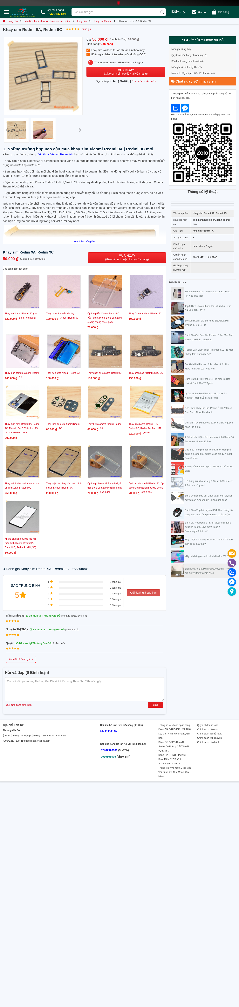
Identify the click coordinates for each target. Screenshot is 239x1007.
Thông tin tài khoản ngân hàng (174, 725)
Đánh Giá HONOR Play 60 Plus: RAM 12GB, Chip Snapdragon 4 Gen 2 (172, 759)
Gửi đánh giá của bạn (143, 592)
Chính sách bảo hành (208, 742)
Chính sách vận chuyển (209, 738)
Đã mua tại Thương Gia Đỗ (43, 615)
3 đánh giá (85, 29)
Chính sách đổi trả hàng (209, 733)
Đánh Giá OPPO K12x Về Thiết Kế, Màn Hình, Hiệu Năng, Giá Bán (174, 733)
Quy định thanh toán (207, 725)
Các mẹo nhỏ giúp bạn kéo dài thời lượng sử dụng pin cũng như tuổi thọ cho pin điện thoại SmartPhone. (208, 454)
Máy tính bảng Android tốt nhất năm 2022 (206, 556)
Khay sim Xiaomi (102, 21)
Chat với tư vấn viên (144, 81)
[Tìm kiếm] (162, 12)
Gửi (155, 704)
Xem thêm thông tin (84, 241)
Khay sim (82, 21)
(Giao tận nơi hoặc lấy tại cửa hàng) (125, 71)
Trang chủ (10, 21)
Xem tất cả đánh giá (21, 659)
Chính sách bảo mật (207, 729)
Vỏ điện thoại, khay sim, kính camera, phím (47, 21)
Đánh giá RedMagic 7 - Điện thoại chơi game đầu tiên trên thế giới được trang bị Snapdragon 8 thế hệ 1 (208, 527)
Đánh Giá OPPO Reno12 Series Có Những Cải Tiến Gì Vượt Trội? (173, 746)
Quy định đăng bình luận (18, 705)
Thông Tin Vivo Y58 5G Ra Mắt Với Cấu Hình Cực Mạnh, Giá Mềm (174, 772)
